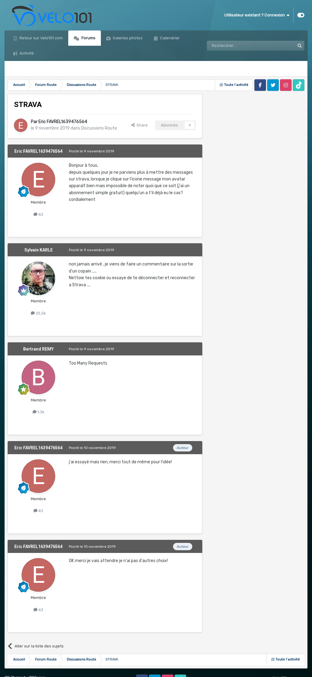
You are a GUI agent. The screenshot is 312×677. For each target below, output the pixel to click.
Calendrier (169, 38)
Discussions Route (99, 128)
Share (139, 125)
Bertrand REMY (38, 349)
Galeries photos (127, 38)
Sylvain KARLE (38, 250)
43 (38, 214)
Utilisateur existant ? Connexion (256, 15)
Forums (87, 38)
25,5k (38, 313)
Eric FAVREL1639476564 (62, 121)
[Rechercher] (237, 46)
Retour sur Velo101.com (41, 38)
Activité (26, 53)
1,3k (38, 412)
